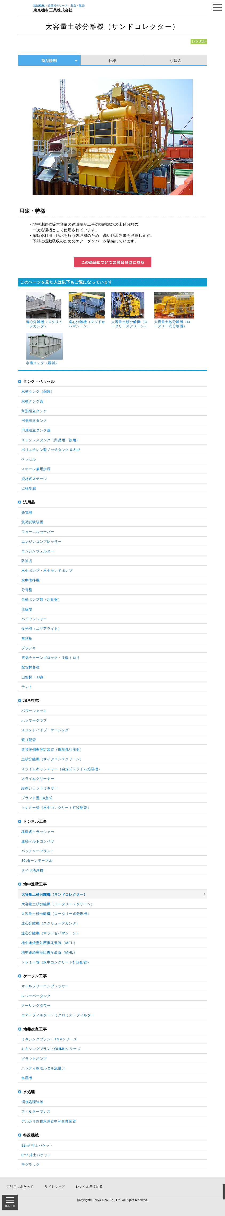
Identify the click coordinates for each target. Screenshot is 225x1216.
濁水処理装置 (32, 1102)
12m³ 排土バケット (37, 1145)
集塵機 (26, 1078)
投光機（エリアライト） (41, 629)
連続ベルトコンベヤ (37, 841)
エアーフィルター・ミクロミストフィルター (57, 1015)
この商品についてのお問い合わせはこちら (112, 262)
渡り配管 (28, 740)
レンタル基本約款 (89, 1187)
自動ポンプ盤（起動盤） (41, 599)
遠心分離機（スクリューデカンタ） (50, 923)
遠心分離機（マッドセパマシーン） (50, 933)
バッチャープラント (37, 851)
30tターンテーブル (37, 861)
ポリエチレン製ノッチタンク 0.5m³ (50, 450)
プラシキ (28, 648)
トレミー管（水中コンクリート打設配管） (56, 808)
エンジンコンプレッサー (41, 542)
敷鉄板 (26, 638)
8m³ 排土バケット (36, 1155)
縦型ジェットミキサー (39, 788)
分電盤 (26, 590)
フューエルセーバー (37, 532)
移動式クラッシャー (37, 832)
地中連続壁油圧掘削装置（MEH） (49, 943)
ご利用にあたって (20, 1187)
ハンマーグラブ (34, 720)
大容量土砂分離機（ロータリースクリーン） (57, 904)
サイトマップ (55, 1187)
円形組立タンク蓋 (36, 430)
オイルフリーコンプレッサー (45, 986)
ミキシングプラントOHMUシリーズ (51, 1049)
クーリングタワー (36, 1006)
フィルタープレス (36, 1111)
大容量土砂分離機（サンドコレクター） (54, 894)
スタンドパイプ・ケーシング (45, 730)
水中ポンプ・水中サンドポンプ (47, 571)
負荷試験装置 (32, 522)
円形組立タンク (34, 421)
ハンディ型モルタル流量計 (43, 1068)
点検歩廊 (28, 488)
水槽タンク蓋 (32, 401)
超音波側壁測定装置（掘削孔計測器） (52, 749)
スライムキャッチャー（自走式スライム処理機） (61, 769)
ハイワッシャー (34, 619)
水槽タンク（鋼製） (37, 391)
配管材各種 (30, 667)
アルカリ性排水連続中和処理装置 (48, 1121)
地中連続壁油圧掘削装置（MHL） (49, 952)
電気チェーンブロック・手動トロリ (50, 658)
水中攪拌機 (30, 580)
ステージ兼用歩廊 (36, 469)
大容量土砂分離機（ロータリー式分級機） (56, 914)
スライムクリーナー (37, 779)
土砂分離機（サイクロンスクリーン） (52, 759)
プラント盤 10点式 (37, 798)
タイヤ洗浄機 (32, 870)
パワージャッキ (34, 711)
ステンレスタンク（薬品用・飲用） (50, 440)
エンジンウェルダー (37, 551)
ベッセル (28, 459)
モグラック (30, 1165)
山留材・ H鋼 (32, 677)
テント (26, 687)
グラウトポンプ (34, 1059)
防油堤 (26, 561)
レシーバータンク (36, 996)
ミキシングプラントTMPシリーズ (49, 1039)
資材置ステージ (34, 479)
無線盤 (26, 609)
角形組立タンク (34, 411)
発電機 (26, 512)
